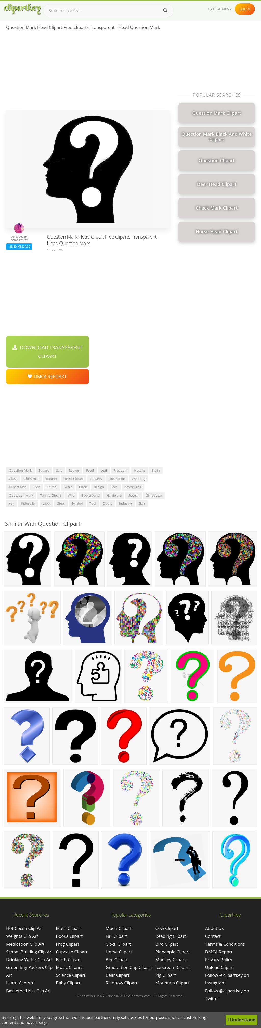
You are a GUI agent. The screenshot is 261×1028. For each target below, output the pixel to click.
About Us (214, 928)
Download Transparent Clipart (47, 351)
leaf (103, 470)
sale (59, 470)
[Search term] (108, 10)
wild (71, 495)
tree (36, 487)
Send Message (19, 246)
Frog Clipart (67, 944)
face (114, 487)
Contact (213, 936)
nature (139, 470)
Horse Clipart (119, 952)
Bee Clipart (117, 959)
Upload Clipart (219, 967)
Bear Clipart (117, 975)
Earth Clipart (68, 959)
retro (68, 487)
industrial (28, 503)
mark (83, 487)
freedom (120, 470)
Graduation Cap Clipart (129, 967)
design (99, 487)
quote (107, 503)
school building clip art (29, 952)
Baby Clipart (68, 983)
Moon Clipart (119, 928)
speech (133, 495)
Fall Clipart (116, 936)
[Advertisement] (87, 71)
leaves (74, 470)
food (90, 470)
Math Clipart (68, 928)
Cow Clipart (167, 928)
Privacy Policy (218, 959)
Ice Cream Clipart (172, 967)
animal (52, 487)
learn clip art (20, 983)
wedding (139, 478)
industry (125, 503)
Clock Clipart (118, 944)
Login (244, 9)
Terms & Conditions (225, 944)
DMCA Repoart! (48, 376)
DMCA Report (218, 952)
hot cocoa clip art (24, 928)
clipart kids (18, 487)
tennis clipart (50, 495)
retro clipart (73, 478)
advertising (133, 487)
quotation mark (21, 495)
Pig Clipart (165, 975)
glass (13, 478)
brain (156, 470)
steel (61, 503)
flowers (96, 478)
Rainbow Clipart (121, 983)
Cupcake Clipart (71, 952)
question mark (20, 470)
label (46, 503)
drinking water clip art (29, 959)
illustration (117, 478)
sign (141, 503)
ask (11, 503)
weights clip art (22, 936)
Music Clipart (69, 967)
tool (92, 503)
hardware (114, 495)
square (43, 470)
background (90, 495)
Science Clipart (70, 975)
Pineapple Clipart (172, 952)
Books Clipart (69, 936)
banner (51, 478)
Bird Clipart (166, 944)
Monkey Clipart (170, 959)
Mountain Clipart (172, 983)
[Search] (165, 11)
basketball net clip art (28, 991)
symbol (77, 503)
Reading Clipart (170, 936)
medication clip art (25, 944)
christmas (31, 478)
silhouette (154, 495)
